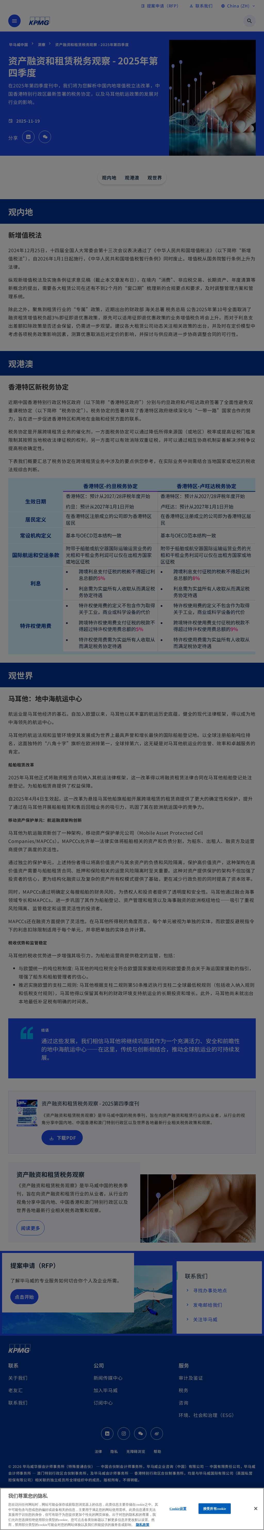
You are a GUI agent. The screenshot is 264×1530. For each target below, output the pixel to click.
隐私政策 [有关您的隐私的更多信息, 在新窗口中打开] (142, 1525)
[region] (132, 1509)
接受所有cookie (214, 1508)
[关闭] (255, 1508)
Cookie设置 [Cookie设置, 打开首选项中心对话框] (177, 1508)
